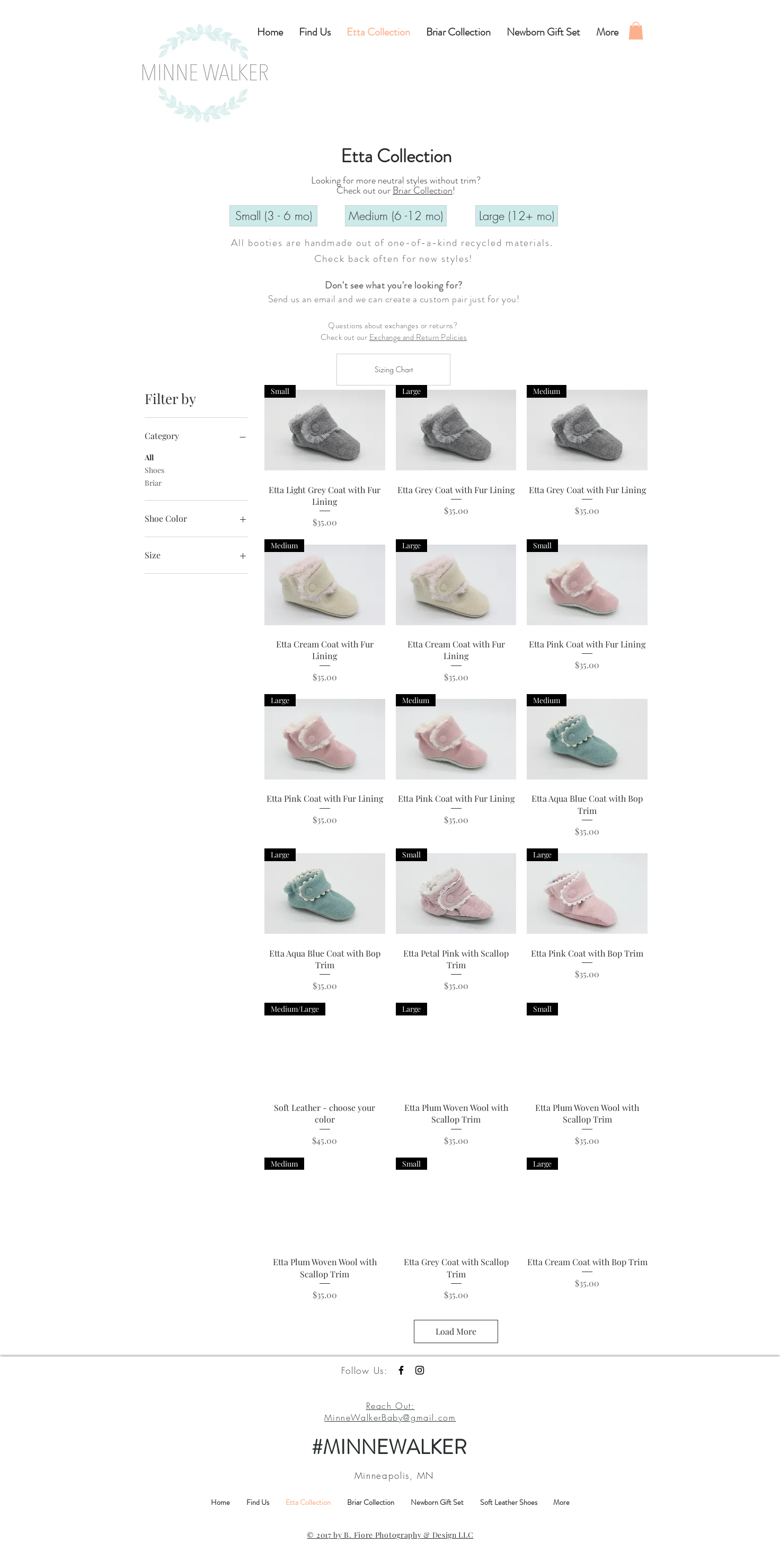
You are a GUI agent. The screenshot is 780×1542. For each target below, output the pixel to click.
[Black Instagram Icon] (420, 1370)
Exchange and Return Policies (418, 337)
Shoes (154, 469)
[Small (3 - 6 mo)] (273, 215)
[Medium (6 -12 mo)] (396, 215)
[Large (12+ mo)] (516, 215)
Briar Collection (423, 190)
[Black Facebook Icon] (401, 1370)
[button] (635, 30)
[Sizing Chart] (393, 370)
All (149, 456)
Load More (456, 1331)
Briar (153, 482)
